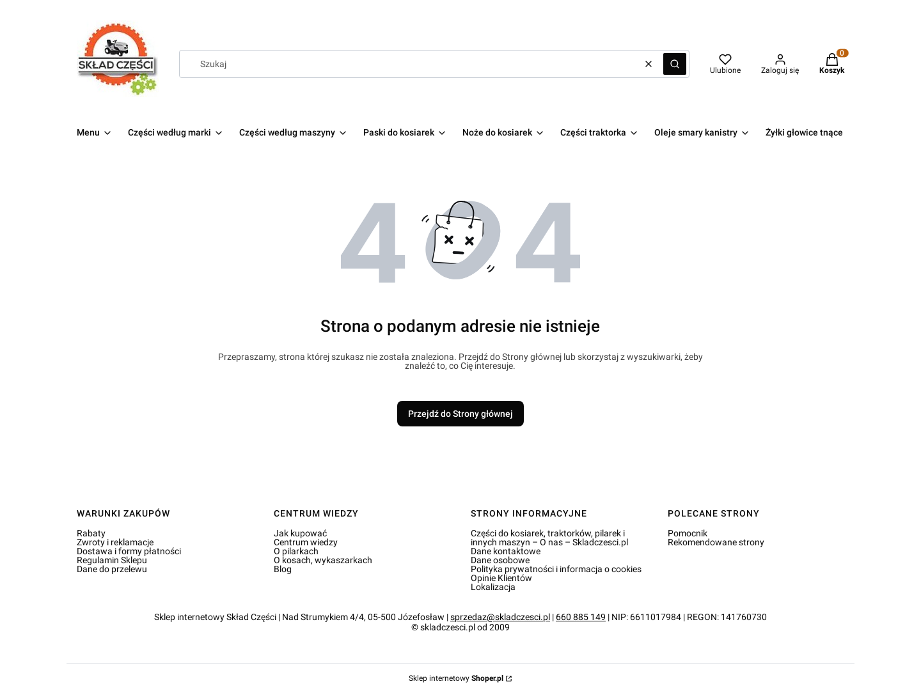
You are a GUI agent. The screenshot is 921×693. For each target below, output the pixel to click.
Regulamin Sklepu (112, 560)
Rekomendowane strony (716, 542)
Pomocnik (687, 533)
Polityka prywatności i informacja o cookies (556, 569)
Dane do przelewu (112, 569)
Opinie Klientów (501, 578)
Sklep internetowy (456, 678)
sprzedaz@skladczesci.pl (500, 617)
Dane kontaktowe (505, 551)
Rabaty (91, 533)
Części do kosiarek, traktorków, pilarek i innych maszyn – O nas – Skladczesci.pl (549, 537)
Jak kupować (300, 533)
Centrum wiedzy (306, 542)
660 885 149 (581, 617)
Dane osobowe (500, 560)
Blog (283, 569)
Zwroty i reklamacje (115, 542)
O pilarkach (296, 551)
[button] (674, 64)
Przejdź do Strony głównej (460, 414)
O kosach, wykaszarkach (323, 560)
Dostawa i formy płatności (129, 551)
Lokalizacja (493, 587)
